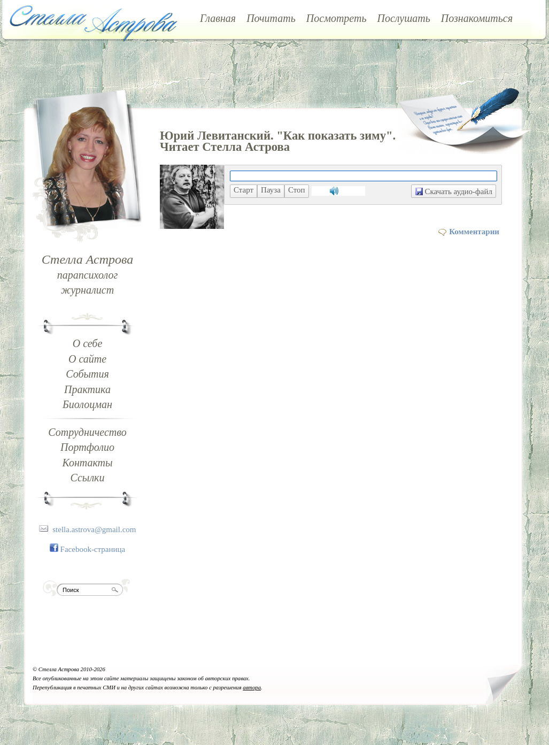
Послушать (403, 18)
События (87, 374)
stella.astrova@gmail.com (94, 529)
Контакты (87, 462)
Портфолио (87, 447)
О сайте (87, 359)
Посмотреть (336, 18)
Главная (218, 18)
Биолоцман (87, 404)
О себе (88, 343)
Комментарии (474, 231)
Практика (87, 389)
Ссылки (88, 477)
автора (252, 687)
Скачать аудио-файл (453, 191)
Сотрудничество (87, 432)
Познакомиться (477, 18)
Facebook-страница (93, 549)
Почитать (271, 18)
